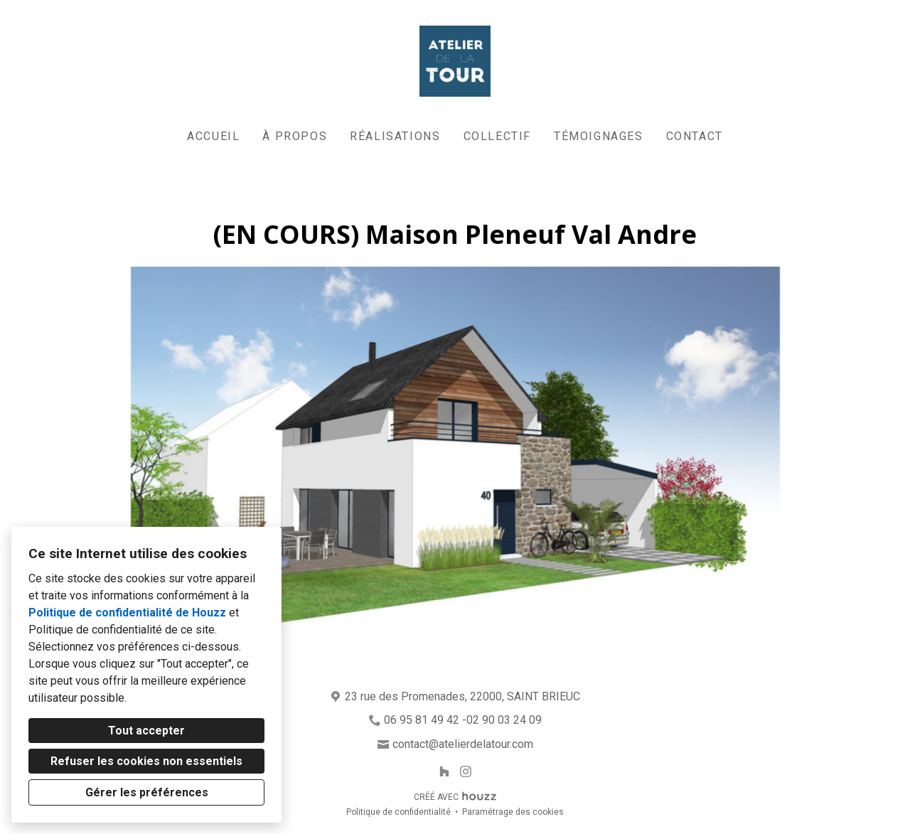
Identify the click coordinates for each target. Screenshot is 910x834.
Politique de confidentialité (398, 812)
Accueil (213, 136)
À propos (294, 136)
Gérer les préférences (146, 792)
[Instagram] (466, 771)
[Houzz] (444, 771)
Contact (694, 136)
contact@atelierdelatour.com (462, 744)
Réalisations (395, 136)
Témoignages (598, 136)
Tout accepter (146, 730)
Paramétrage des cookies (513, 812)
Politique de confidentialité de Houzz (127, 612)
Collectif (497, 136)
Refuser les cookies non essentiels (146, 761)
